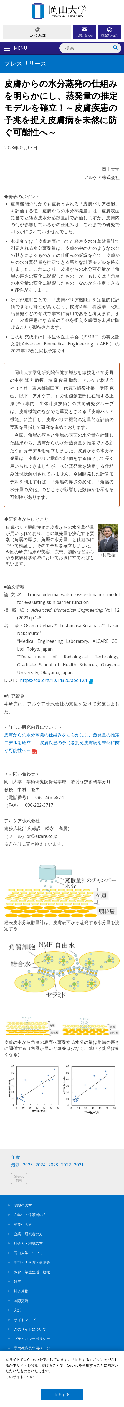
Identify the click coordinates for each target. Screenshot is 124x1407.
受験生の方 (23, 1205)
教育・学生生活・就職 (32, 1271)
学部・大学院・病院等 (32, 1262)
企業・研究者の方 (28, 1233)
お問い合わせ (84, 35)
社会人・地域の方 (28, 1243)
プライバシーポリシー (32, 1338)
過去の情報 (19, 1178)
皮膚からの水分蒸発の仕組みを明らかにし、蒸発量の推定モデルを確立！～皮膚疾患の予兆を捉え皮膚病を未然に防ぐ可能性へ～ (62, 742)
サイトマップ (25, 1319)
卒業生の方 (23, 1224)
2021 (79, 1164)
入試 (17, 1310)
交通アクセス (109, 35)
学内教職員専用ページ (32, 1348)
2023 (53, 1164)
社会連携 (21, 1291)
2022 (66, 1164)
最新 (15, 1164)
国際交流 (21, 1300)
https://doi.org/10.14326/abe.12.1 (56, 680)
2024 (40, 1164)
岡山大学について (28, 1252)
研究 (17, 1281)
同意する (62, 1395)
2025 (28, 1164)
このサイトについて (30, 1329)
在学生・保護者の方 (30, 1214)
